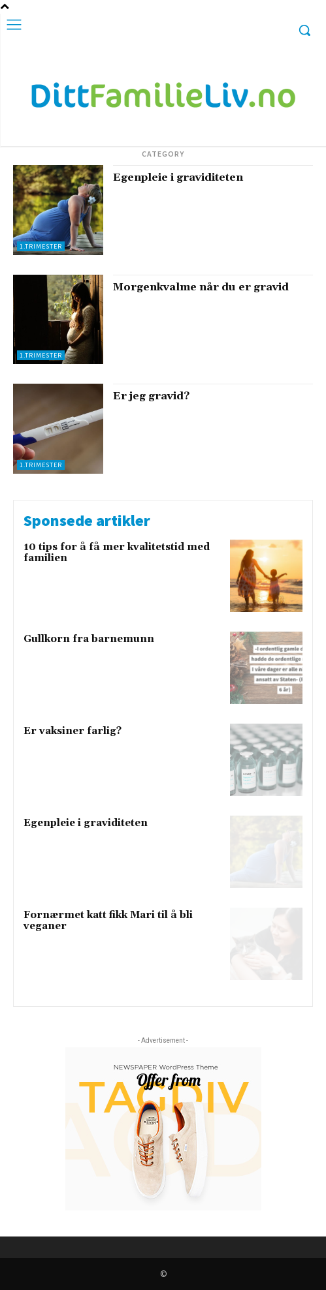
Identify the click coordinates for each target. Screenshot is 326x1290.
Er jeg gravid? (151, 396)
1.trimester (41, 246)
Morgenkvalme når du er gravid (201, 287)
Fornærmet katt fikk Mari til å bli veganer (108, 920)
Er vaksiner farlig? (73, 731)
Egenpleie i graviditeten (178, 177)
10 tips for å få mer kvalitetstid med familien (117, 552)
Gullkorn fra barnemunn (89, 639)
